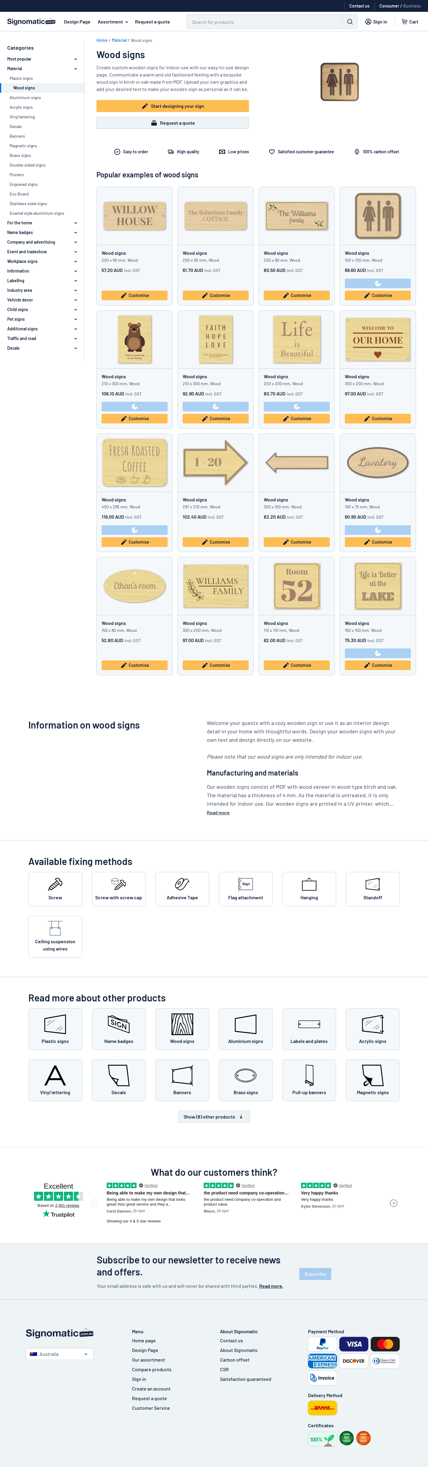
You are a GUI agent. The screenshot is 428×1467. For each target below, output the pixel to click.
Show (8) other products (214, 1116)
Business (412, 5)
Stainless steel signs (28, 203)
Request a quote (152, 21)
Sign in (139, 1379)
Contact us (231, 1340)
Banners (17, 136)
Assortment (114, 22)
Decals (16, 126)
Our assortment (148, 1359)
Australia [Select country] (44, 1354)
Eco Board (19, 193)
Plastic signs (21, 78)
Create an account (151, 1388)
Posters (17, 174)
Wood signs (114, 253)
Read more (218, 812)
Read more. (271, 1286)
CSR (224, 1369)
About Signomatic (239, 1350)
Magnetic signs (23, 145)
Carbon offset (235, 1359)
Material (119, 40)
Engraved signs (24, 184)
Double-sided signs (28, 164)
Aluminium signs (25, 97)
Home (102, 40)
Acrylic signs (21, 107)
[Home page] (73, 1333)
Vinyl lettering (22, 116)
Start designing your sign (172, 106)
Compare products (152, 1369)
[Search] (261, 22)
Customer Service (151, 1408)
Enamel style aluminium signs (37, 213)
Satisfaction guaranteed (245, 1379)
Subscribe (315, 1274)
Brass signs (20, 155)
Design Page (77, 21)
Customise (134, 295)
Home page (144, 1340)
